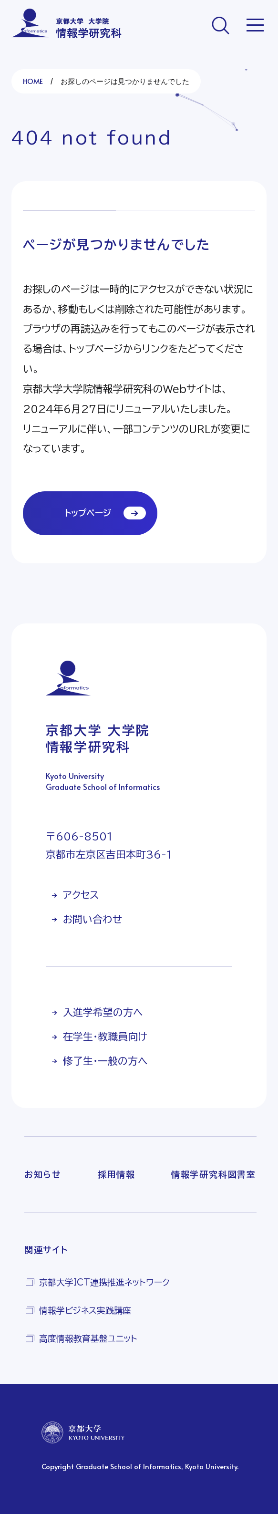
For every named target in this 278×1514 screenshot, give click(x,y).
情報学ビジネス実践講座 (85, 1310)
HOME (33, 81)
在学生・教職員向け (105, 1037)
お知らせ (43, 1174)
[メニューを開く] (255, 25)
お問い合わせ (92, 919)
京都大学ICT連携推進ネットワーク (104, 1282)
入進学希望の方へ (103, 1012)
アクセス (81, 895)
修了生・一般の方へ (105, 1061)
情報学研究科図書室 (213, 1174)
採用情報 (116, 1174)
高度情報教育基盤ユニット (88, 1338)
